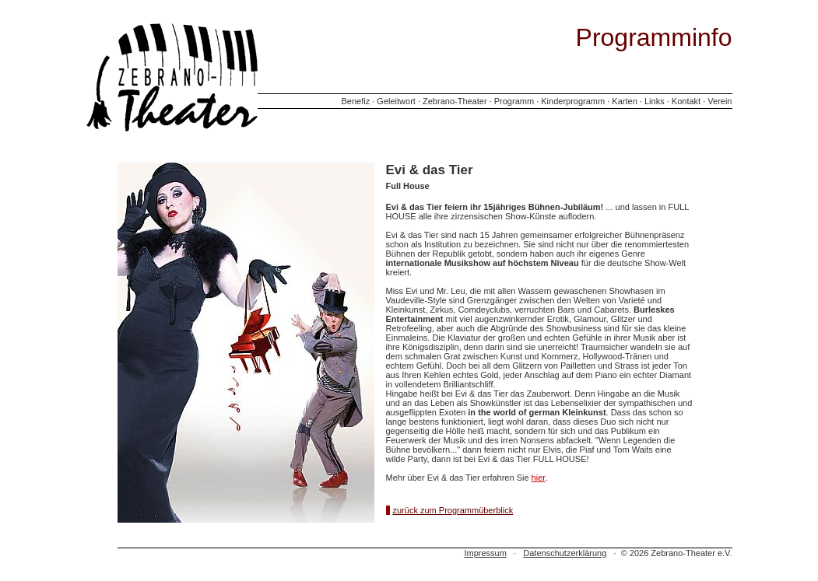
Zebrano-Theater (455, 101)
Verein (719, 101)
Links (654, 101)
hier (539, 477)
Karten (624, 101)
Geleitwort (396, 101)
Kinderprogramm (573, 101)
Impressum (485, 553)
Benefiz (355, 101)
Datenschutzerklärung (564, 553)
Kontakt (686, 101)
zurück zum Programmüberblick (453, 510)
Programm (514, 101)
